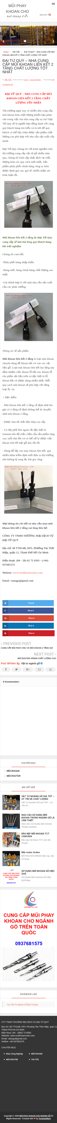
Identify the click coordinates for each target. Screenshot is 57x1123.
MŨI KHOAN (13, 771)
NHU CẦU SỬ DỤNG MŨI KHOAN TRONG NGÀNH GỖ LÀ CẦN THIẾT (38, 818)
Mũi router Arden (30, 852)
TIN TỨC (8, 80)
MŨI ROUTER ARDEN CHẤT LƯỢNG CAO (36, 658)
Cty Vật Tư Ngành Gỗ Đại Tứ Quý (22, 1004)
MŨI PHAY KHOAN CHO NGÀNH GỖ (17, 11)
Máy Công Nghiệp (14, 1054)
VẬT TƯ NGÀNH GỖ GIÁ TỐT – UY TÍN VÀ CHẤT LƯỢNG (37, 797)
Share (18, 611)
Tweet (18, 603)
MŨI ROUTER (14, 776)
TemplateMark (45, 1119)
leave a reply (35, 80)
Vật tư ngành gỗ (30, 663)
